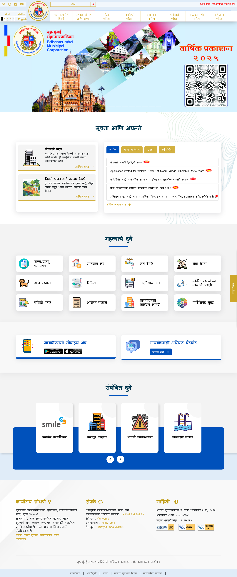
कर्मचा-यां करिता (220, 17)
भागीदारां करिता (174, 17)
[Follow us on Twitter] (4, 5)
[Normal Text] (10, 18)
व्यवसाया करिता (151, 17)
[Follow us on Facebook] (17, 5)
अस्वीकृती (91, 573)
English (20, 19)
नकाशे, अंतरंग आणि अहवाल (84, 17)
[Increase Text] (13, 18)
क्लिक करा (161, 352)
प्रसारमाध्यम (132, 149)
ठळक (150, 149)
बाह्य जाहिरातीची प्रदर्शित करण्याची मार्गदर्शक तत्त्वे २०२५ (144, 188)
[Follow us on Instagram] (11, 5)
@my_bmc (108, 522)
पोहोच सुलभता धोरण (125, 573)
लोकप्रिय (167, 149)
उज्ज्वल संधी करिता (197, 17)
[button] (20, 19)
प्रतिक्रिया (21, 539)
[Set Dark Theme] (2, 19)
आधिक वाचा (84, 167)
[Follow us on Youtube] (23, 5)
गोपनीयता (75, 573)
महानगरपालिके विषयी (61, 17)
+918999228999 (133, 514)
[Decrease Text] (7, 18)
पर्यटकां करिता (106, 17)
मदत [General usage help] (7, 14)
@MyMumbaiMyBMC (111, 526)
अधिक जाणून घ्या (118, 204)
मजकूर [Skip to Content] (20, 14)
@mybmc (103, 518)
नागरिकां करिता (129, 17)
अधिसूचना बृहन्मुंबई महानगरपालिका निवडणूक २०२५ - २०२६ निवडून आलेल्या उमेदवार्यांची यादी (162, 196)
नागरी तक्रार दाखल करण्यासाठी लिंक (37, 535)
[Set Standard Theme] (5, 18)
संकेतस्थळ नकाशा (152, 573)
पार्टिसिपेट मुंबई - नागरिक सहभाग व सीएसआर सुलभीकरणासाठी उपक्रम (153, 179)
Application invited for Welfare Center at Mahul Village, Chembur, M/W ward (161, 171)
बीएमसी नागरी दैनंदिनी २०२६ (130, 162)
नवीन (112, 149)
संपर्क (105, 573)
